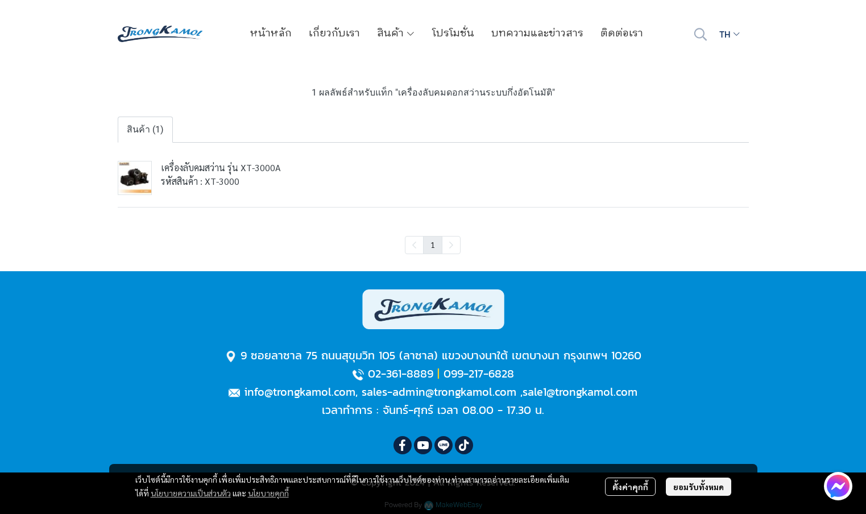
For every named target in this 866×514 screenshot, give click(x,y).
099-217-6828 (479, 373)
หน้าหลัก (271, 33)
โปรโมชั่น (453, 33)
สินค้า (396, 33)
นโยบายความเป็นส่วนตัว (191, 493)
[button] (700, 34)
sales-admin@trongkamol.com (439, 391)
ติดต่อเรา (621, 33)
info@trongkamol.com (299, 391)
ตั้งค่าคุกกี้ (630, 487)
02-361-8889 (400, 373)
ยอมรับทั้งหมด (698, 487)
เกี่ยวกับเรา (334, 33)
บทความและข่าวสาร (537, 33)
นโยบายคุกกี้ (268, 493)
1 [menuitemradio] (432, 244)
